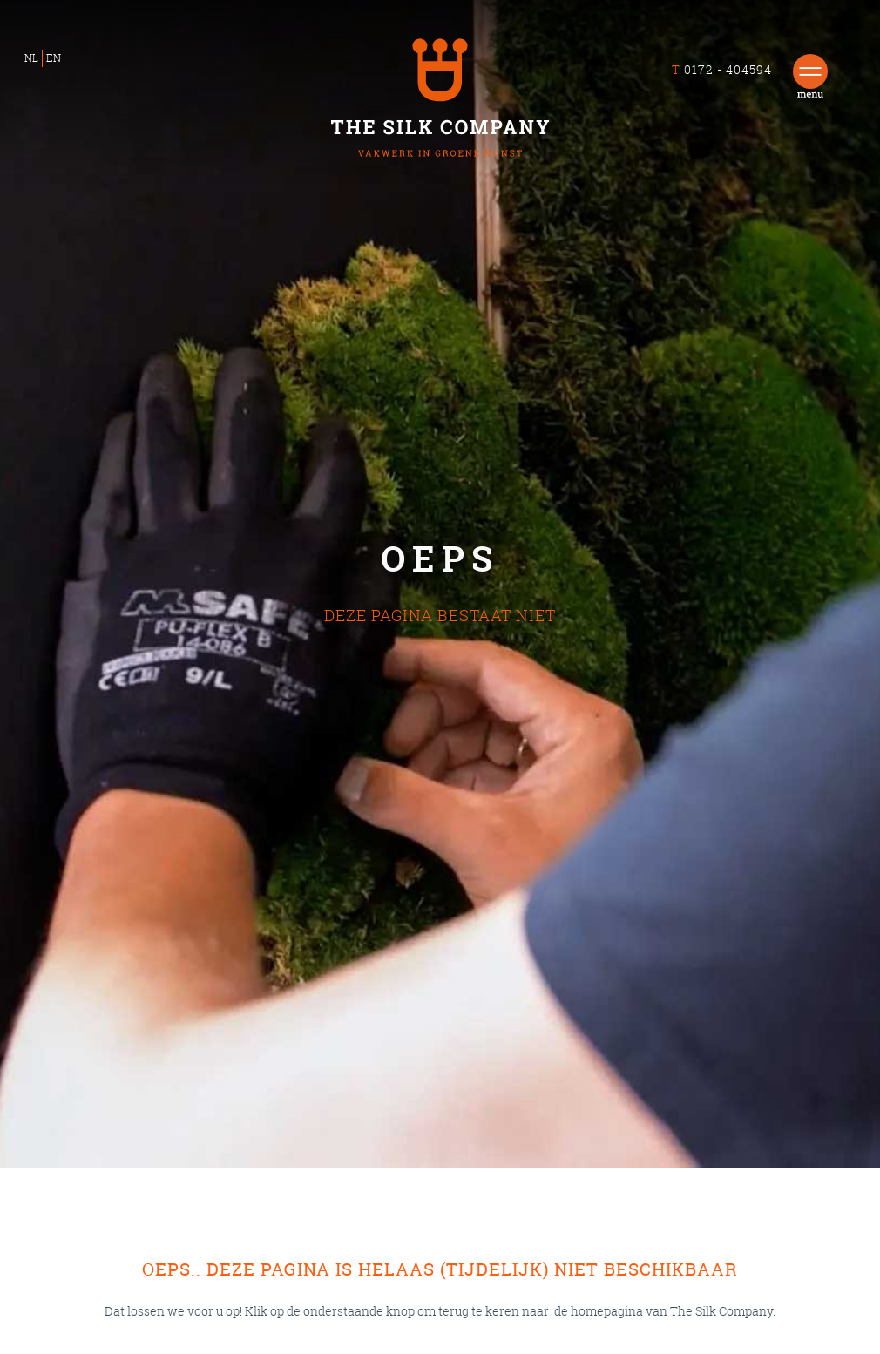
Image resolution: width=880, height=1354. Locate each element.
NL (31, 58)
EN (53, 58)
